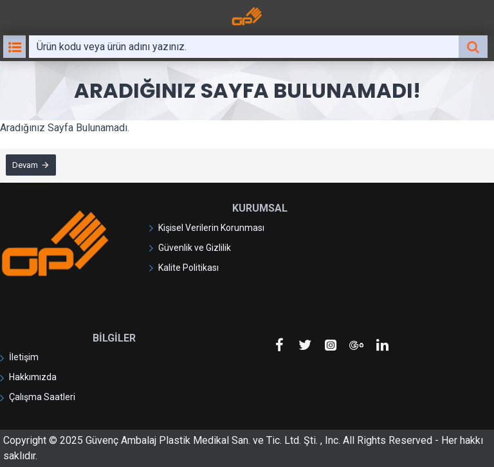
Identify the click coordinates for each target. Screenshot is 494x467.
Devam (26, 165)
